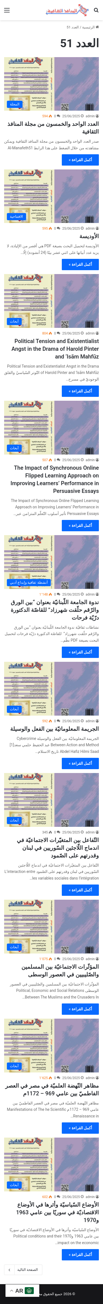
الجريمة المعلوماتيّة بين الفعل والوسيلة (54, 729)
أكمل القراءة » (80, 160)
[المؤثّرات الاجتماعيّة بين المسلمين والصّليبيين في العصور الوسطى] (51, 927)
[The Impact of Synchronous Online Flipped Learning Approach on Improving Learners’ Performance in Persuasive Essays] (51, 428)
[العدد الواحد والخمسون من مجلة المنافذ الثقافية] (51, 84)
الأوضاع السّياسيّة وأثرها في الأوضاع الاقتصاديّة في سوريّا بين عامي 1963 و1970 (57, 1212)
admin (90, 116)
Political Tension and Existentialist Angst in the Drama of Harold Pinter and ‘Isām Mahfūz (55, 349)
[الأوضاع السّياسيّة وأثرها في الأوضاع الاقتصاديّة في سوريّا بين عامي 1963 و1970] (51, 1164)
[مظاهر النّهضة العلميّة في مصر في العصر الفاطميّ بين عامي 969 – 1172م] (51, 1045)
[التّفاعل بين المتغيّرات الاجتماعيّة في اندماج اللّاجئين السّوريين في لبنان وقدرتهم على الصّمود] (51, 800)
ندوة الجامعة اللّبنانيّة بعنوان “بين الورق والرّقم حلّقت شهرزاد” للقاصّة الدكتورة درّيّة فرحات (55, 610)
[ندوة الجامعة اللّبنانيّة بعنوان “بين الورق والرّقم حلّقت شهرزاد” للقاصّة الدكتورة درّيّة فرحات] (51, 562)
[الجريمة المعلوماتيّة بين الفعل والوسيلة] (51, 689)
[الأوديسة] (51, 196)
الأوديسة (89, 236)
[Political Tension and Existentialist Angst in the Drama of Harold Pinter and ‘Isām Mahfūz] (51, 301)
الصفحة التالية (23, 1270)
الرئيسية (90, 27)
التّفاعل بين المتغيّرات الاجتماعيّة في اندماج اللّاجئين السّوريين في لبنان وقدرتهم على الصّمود (58, 848)
